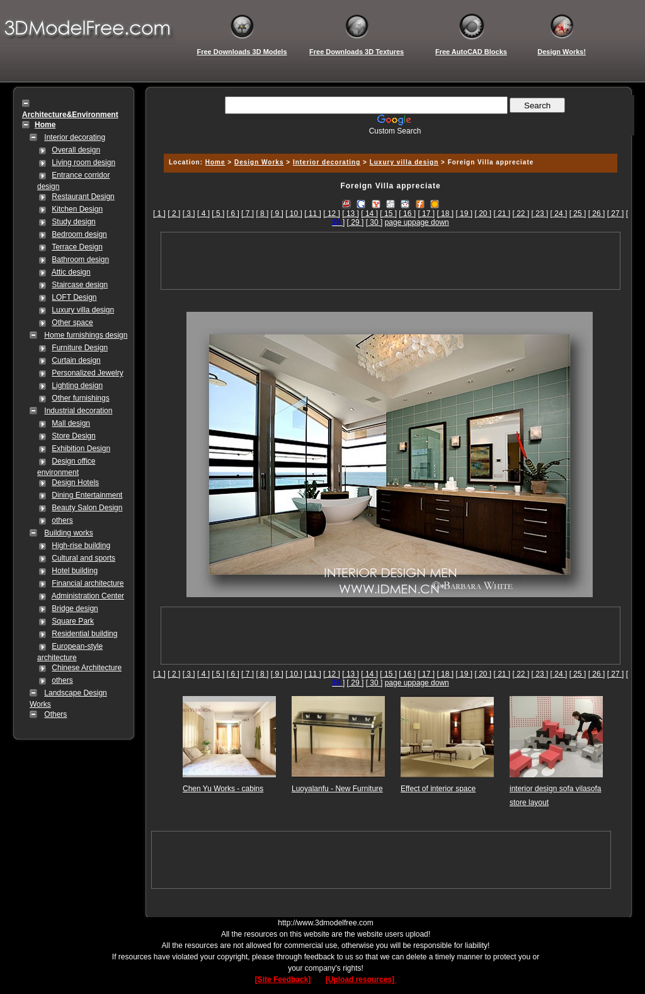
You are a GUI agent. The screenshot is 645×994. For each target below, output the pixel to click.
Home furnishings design (85, 335)
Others (55, 714)
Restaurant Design (83, 196)
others (62, 520)
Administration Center (88, 595)
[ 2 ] (174, 213)
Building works (68, 532)
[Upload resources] (361, 979)
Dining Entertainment (87, 495)
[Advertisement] (388, 140)
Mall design (71, 423)
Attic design (71, 272)
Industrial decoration (78, 410)
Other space (72, 322)
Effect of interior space (438, 788)
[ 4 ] (203, 213)
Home (215, 162)
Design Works (259, 162)
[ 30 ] (374, 222)
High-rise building (81, 545)
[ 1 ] (159, 213)
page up (398, 222)
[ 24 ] (559, 213)
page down (430, 222)
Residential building (84, 633)
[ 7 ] (247, 213)
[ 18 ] (445, 213)
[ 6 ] (233, 213)
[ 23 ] (540, 213)
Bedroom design (79, 234)
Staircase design (80, 284)
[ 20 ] (482, 213)
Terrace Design (77, 247)
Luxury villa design (83, 310)
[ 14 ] (369, 213)
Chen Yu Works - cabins (223, 788)
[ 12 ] (331, 213)
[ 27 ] (615, 213)
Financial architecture (87, 583)
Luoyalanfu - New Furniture (337, 788)
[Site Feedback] (283, 979)
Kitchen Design (77, 209)
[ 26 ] (596, 213)
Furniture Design (80, 347)
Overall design (76, 150)
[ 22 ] (521, 213)
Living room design (83, 162)
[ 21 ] (502, 213)
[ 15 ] (388, 213)
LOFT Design (74, 297)
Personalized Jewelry (87, 372)
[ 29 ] (355, 222)
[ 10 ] (293, 213)
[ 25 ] (577, 213)
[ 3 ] (189, 213)
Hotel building (75, 570)
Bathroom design (80, 259)
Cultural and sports (83, 558)
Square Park (73, 621)
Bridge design (75, 608)
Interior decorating (74, 137)
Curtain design (76, 360)
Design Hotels (75, 482)
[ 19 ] (463, 213)
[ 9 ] (277, 213)
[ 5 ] (218, 213)
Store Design (73, 435)
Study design (73, 221)
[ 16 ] (407, 213)
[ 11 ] (312, 213)
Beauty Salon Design (87, 507)
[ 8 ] (262, 213)
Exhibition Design (81, 448)
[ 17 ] (426, 213)
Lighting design (77, 385)
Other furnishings (80, 398)
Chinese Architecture (87, 667)
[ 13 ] (350, 213)
